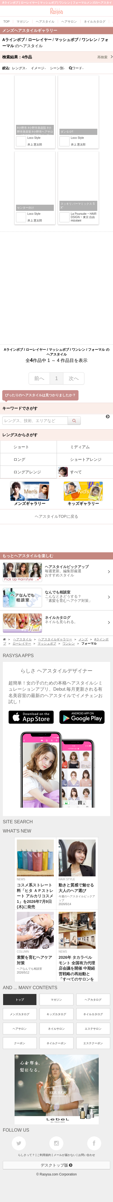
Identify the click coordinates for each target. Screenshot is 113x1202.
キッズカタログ (56, 1014)
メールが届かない (65, 1154)
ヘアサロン (20, 1028)
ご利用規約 (44, 1154)
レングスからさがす (20, 435)
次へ (74, 378)
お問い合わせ (86, 1154)
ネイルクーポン (56, 1043)
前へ (39, 378)
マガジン (56, 999)
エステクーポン (93, 1043)
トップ (19, 999)
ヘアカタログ (93, 999)
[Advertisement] (56, 288)
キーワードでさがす (20, 408)
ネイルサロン (56, 1028)
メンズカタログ (19, 1014)
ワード (76, 68)
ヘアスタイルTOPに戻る (56, 516)
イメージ (38, 68)
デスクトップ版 (57, 1165)
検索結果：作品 (57, 57)
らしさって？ (26, 1154)
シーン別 (57, 68)
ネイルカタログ (93, 1014)
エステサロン (93, 1028)
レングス (19, 68)
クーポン (19, 1043)
